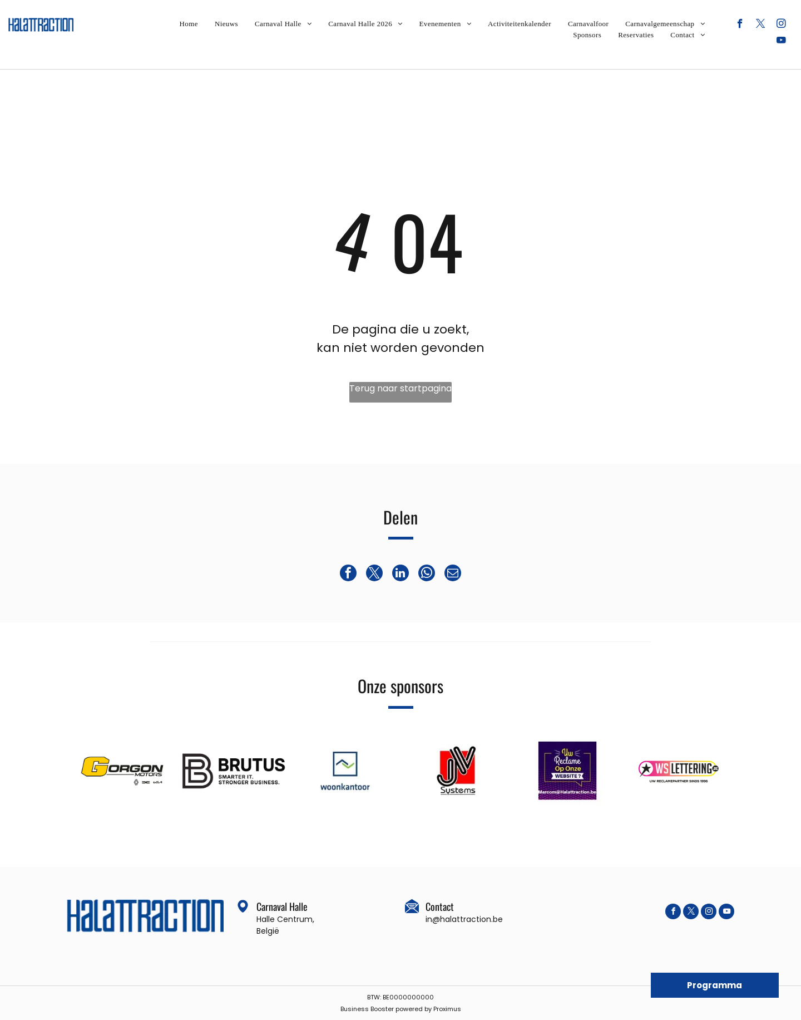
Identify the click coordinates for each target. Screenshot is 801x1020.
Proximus (447, 1008)
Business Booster (367, 1008)
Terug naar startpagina (400, 388)
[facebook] (740, 25)
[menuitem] (188, 24)
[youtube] (781, 41)
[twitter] (761, 25)
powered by (413, 1008)
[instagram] (781, 25)
